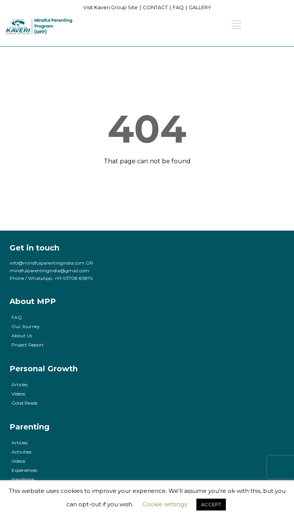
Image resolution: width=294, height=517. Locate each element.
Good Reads (24, 403)
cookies (71, 490)
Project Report (27, 345)
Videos (18, 394)
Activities (21, 452)
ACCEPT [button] (211, 504)
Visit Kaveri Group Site (110, 7)
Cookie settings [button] (164, 504)
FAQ (178, 7)
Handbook (22, 479)
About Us (21, 335)
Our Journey (25, 326)
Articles (19, 384)
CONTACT (155, 7)
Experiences (24, 470)
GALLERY (200, 7)
